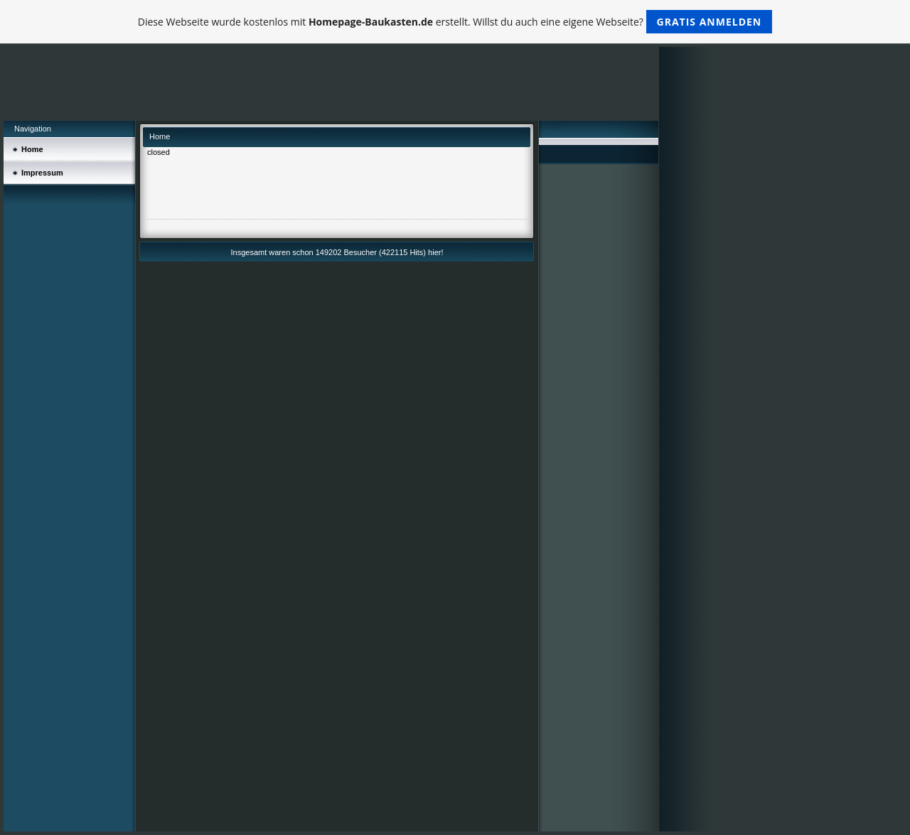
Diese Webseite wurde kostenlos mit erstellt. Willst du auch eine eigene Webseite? (455, 21)
